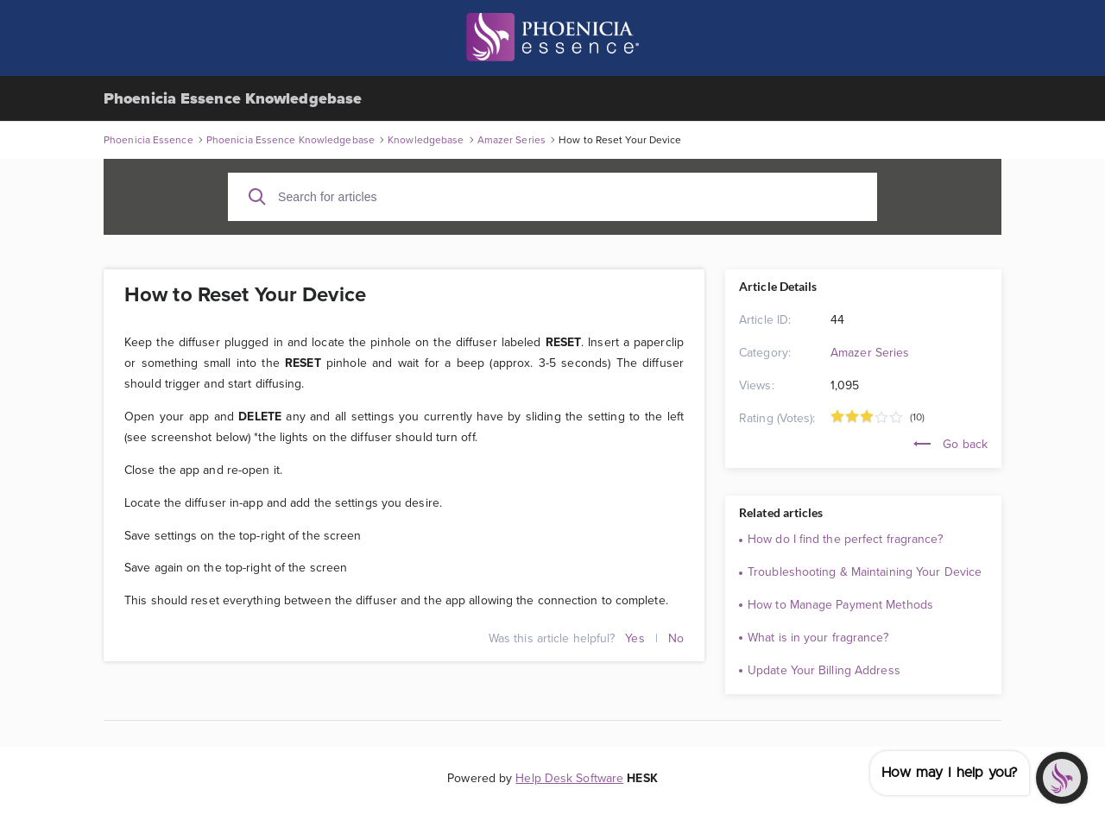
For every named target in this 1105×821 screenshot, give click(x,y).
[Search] (257, 197)
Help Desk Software (569, 777)
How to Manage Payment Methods (840, 604)
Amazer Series (869, 352)
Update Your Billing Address (824, 670)
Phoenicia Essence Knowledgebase (233, 98)
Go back (950, 443)
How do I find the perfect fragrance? (845, 538)
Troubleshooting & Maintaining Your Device (865, 571)
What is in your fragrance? (818, 637)
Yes (634, 638)
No (676, 638)
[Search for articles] (552, 197)
